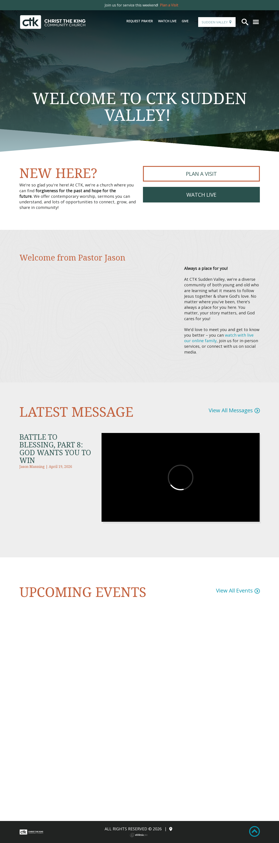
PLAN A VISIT (201, 173)
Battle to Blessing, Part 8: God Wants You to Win (55, 448)
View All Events (234, 590)
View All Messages (231, 410)
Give (185, 21)
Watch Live (167, 21)
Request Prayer (139, 21)
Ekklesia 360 (139, 835)
